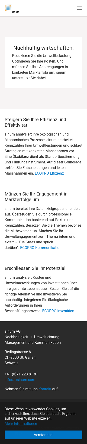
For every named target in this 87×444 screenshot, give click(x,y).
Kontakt (45, 389)
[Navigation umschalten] (79, 8)
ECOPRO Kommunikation (40, 247)
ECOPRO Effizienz (49, 173)
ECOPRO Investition (58, 311)
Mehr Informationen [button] (21, 423)
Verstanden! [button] (43, 435)
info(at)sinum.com (20, 380)
